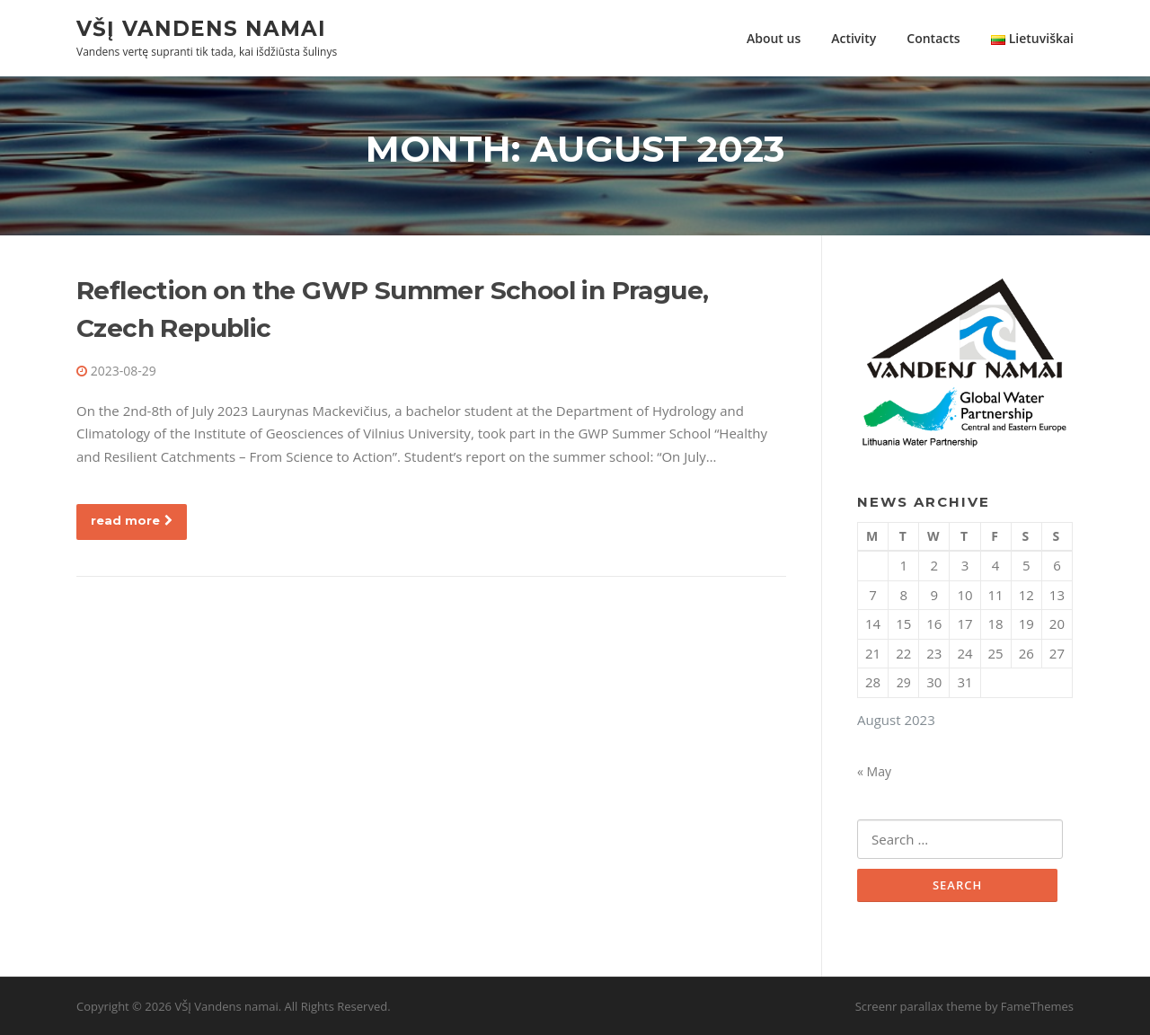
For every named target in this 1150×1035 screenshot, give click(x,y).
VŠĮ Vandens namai (201, 27)
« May (874, 771)
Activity (853, 38)
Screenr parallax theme (918, 1006)
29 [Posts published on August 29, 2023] (904, 682)
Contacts (933, 38)
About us (774, 38)
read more (131, 520)
